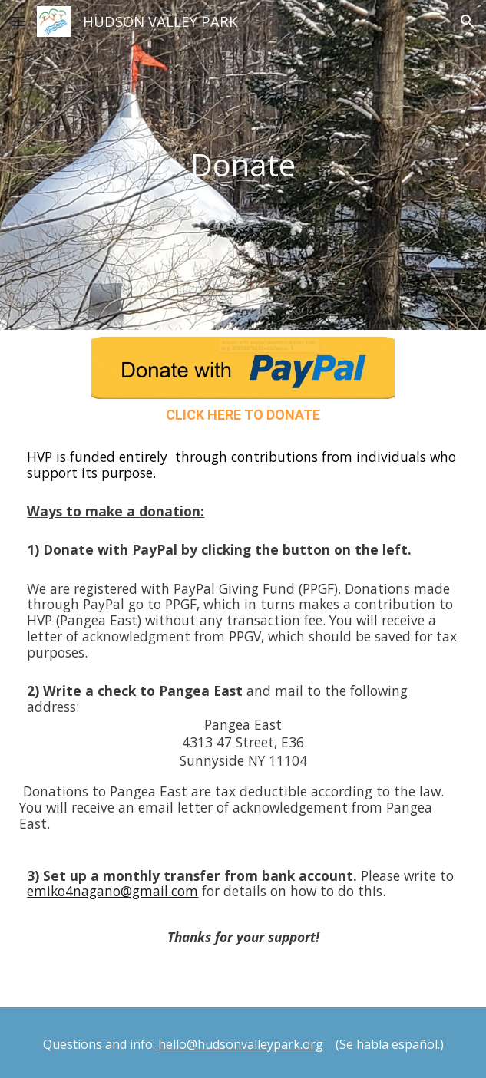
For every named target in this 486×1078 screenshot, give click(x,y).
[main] (243, 165)
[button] (18, 21)
